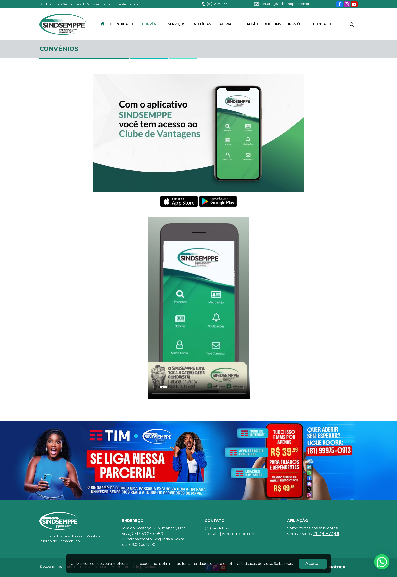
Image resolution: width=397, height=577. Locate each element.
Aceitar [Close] (312, 563)
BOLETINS (272, 24)
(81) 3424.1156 (214, 4)
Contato (322, 24)
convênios (152, 24)
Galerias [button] (225, 24)
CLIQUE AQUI (326, 533)
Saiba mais (283, 563)
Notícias (202, 24)
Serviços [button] (177, 24)
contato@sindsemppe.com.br (281, 4)
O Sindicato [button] (122, 24)
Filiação (250, 24)
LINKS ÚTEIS (297, 24)
